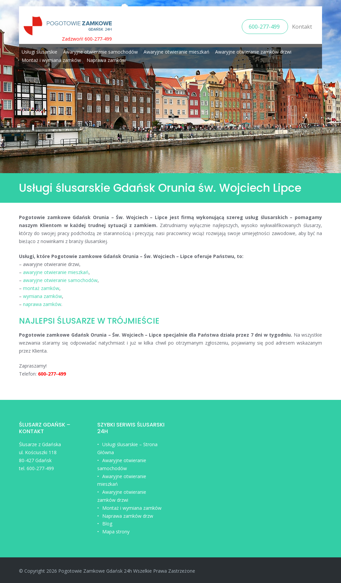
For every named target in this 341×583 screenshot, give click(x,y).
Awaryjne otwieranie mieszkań (176, 52)
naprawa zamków (42, 304)
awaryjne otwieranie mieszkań (56, 272)
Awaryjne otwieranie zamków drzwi (253, 52)
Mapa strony (116, 531)
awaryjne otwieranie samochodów (60, 280)
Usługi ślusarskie (39, 52)
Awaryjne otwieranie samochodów (100, 52)
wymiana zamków (42, 296)
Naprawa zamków (106, 60)
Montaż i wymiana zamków (51, 60)
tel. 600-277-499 (36, 468)
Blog (107, 523)
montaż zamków (41, 288)
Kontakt (302, 26)
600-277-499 (265, 26)
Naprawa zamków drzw (127, 516)
